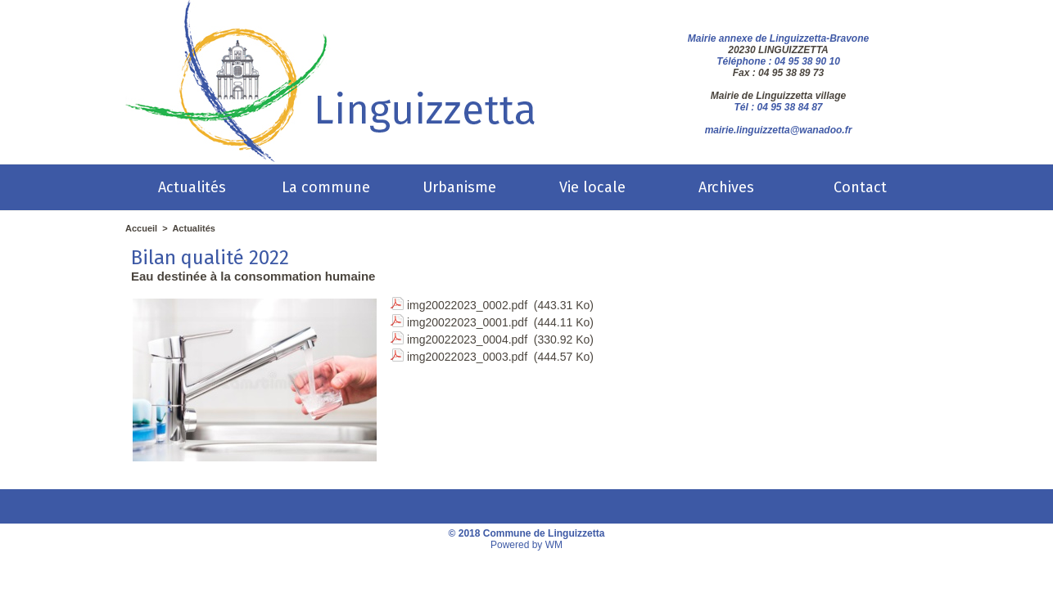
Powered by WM (526, 545)
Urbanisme (459, 187)
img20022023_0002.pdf (467, 305)
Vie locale (592, 187)
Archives (726, 187)
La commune (326, 187)
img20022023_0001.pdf (467, 322)
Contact (860, 187)
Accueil (141, 228)
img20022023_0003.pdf (467, 356)
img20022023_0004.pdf (467, 339)
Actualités (192, 187)
